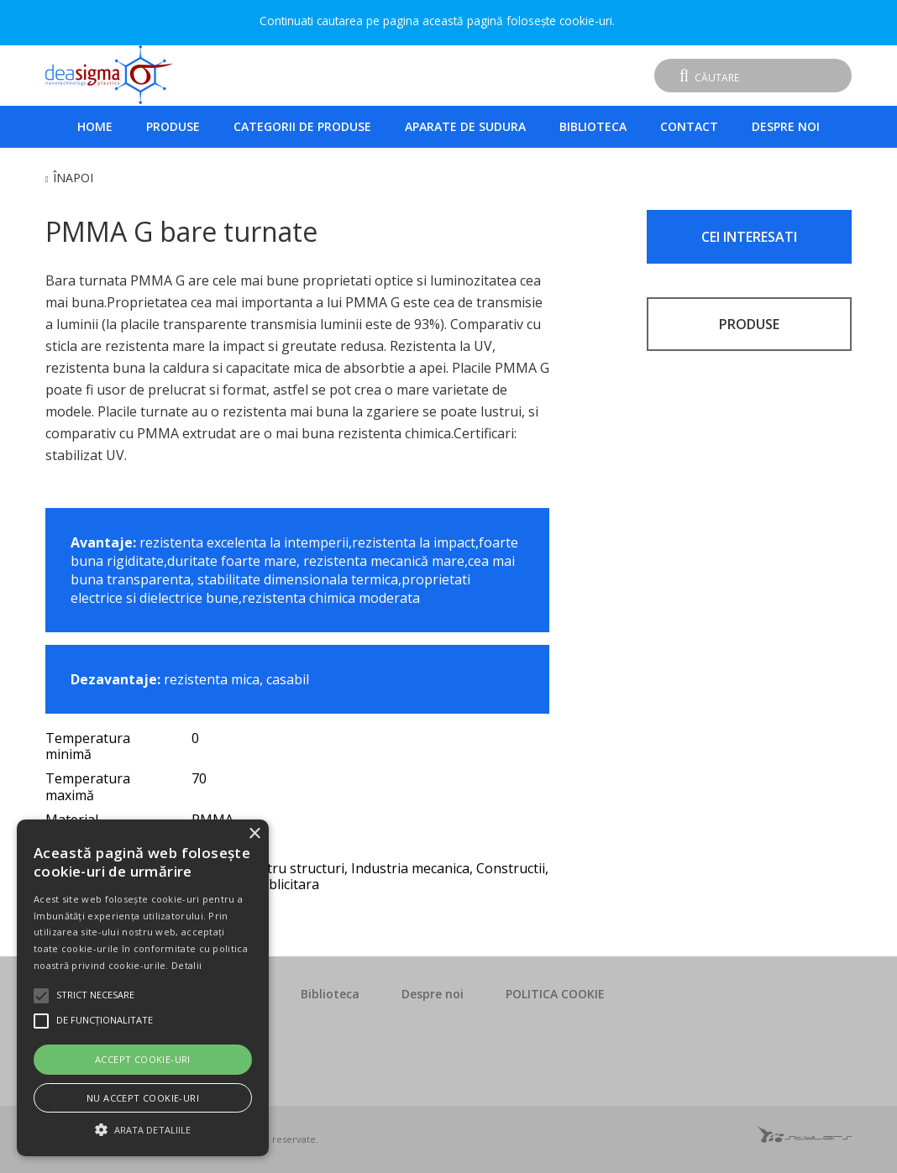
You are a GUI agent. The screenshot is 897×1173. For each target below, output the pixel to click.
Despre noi (786, 126)
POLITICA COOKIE (555, 994)
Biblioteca (593, 126)
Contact (689, 126)
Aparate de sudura (465, 126)
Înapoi (73, 178)
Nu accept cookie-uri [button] (143, 1098)
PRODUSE (749, 324)
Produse (173, 126)
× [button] (254, 834)
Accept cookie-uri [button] (143, 1059)
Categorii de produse (302, 126)
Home (95, 126)
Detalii (186, 965)
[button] (143, 1127)
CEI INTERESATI (749, 237)
